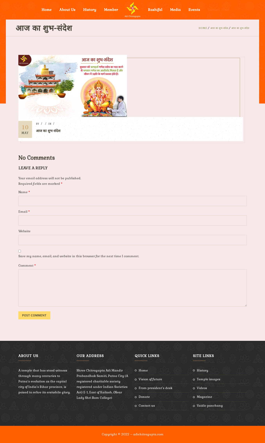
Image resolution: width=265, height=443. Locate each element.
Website (24, 231)
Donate (144, 397)
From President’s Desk (155, 388)
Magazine (204, 397)
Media (175, 9)
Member (111, 9)
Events (194, 9)
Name (24, 192)
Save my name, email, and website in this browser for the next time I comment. (78, 256)
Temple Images (208, 379)
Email (24, 212)
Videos (202, 388)
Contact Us (147, 406)
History (89, 9)
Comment (27, 265)
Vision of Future (150, 379)
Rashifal (155, 9)
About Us (67, 9)
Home (47, 9)
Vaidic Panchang (210, 406)
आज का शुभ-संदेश (219, 28)
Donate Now (218, 9)
